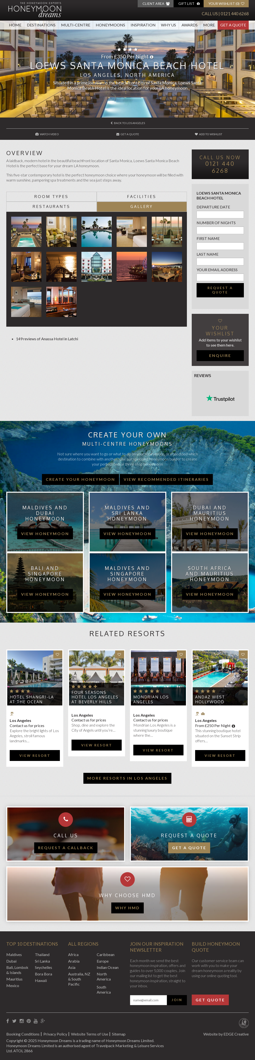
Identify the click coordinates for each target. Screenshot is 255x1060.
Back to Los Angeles (128, 123)
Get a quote (189, 847)
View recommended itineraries (166, 479)
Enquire (220, 355)
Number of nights (216, 222)
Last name (207, 254)
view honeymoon (45, 533)
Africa (73, 954)
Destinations (41, 25)
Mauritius (14, 979)
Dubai (11, 961)
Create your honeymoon (80, 479)
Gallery (141, 206)
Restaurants (51, 206)
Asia (71, 967)
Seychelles (43, 967)
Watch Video (47, 134)
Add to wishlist (208, 134)
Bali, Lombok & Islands (17, 970)
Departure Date (213, 207)
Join (177, 1000)
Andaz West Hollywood (210, 699)
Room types (51, 196)
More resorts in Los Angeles (127, 778)
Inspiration (143, 25)
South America (104, 989)
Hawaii (41, 980)
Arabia (74, 961)
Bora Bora (43, 974)
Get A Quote (233, 25)
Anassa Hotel (52, 338)
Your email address (217, 269)
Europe (103, 961)
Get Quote (210, 999)
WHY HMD (127, 907)
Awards (190, 25)
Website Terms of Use (89, 1034)
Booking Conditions (23, 1034)
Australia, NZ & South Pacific (79, 979)
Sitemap (119, 1034)
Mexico (12, 985)
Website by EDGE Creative (226, 1034)
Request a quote (220, 290)
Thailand (42, 954)
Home (15, 25)
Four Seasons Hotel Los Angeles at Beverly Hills (95, 697)
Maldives (14, 954)
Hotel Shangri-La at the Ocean (32, 699)
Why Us (168, 25)
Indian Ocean (108, 967)
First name (208, 238)
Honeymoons (110, 25)
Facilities (141, 196)
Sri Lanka (42, 961)
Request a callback (66, 847)
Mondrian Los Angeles (151, 699)
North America (104, 976)
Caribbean (105, 954)
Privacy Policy (55, 1034)
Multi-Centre (75, 25)
